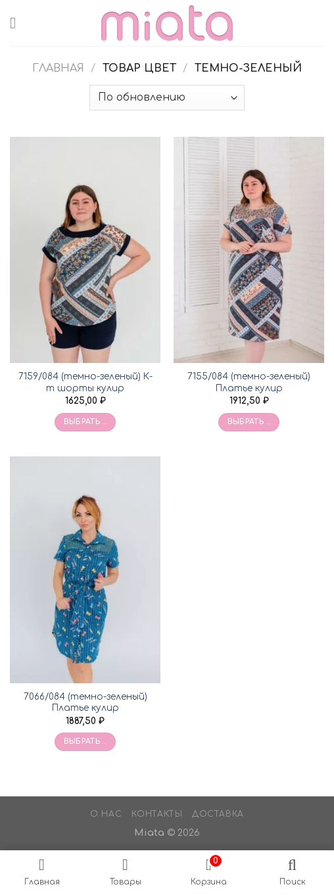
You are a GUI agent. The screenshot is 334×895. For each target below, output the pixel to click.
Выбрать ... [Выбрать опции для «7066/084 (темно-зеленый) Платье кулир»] (85, 741)
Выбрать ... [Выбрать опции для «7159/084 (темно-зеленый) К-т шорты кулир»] (85, 422)
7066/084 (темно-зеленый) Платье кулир (85, 703)
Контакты (157, 814)
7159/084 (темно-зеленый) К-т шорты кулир (85, 382)
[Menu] (18, 23)
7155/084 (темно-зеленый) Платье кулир (248, 382)
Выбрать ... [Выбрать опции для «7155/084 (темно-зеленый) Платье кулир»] (249, 422)
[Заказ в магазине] (166, 97)
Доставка (218, 814)
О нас (106, 814)
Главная (58, 68)
